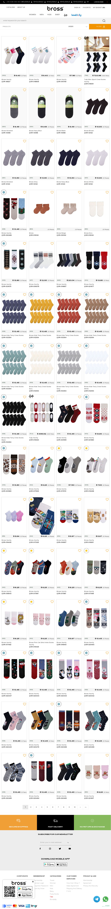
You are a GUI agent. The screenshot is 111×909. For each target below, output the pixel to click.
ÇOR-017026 (34, 542)
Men (51, 886)
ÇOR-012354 (6, 337)
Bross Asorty (6, 79)
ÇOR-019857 (61, 286)
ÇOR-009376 (34, 286)
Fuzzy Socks (54, 894)
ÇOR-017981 (61, 593)
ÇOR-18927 (6, 81)
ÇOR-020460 (62, 798)
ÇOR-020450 (89, 644)
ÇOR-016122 (34, 235)
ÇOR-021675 (6, 286)
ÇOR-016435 (6, 542)
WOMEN (32, 15)
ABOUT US (21, 7)
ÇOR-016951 (89, 542)
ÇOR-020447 (7, 696)
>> (86, 807)
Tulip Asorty (33, 438)
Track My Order (38, 888)
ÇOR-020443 (62, 696)
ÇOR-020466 (89, 747)
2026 (107, 906)
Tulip (51, 897)
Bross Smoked (7, 130)
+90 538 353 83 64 (15, 2)
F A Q (69, 891)
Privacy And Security (90, 886)
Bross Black (61, 130)
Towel (52, 880)
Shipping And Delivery (74, 888)
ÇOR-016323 (34, 440)
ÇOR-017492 (6, 644)
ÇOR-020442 (89, 696)
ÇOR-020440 (7, 747)
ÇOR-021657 (89, 798)
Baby (52, 891)
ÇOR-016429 (34, 647)
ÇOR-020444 (34, 696)
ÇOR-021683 (6, 491)
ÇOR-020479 (34, 747)
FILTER (99, 26)
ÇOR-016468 (89, 491)
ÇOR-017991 (33, 593)
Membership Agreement (87, 882)
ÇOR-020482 (7, 235)
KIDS (49, 15)
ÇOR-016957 (61, 542)
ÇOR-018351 (89, 84)
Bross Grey (33, 182)
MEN (42, 15)
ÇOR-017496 (89, 593)
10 (75, 807)
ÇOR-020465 (7, 798)
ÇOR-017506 (34, 491)
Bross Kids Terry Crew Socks (13, 335)
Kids (51, 888)
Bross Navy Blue (35, 130)
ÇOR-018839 (34, 81)
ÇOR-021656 (61, 440)
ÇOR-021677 (89, 286)
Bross (31, 233)
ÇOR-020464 (34, 798)
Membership (37, 880)
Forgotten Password (40, 886)
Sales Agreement (73, 886)
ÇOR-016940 (61, 644)
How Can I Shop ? (73, 883)
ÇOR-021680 (89, 440)
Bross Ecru (88, 233)
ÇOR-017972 (61, 491)
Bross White (88, 182)
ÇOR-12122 (88, 133)
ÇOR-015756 (61, 81)
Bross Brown (89, 130)
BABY (57, 15)
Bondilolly (53, 899)
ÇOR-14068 (6, 133)
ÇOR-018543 (6, 593)
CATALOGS (11, 7)
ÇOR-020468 (62, 747)
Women (53, 883)
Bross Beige (61, 233)
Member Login (38, 883)
